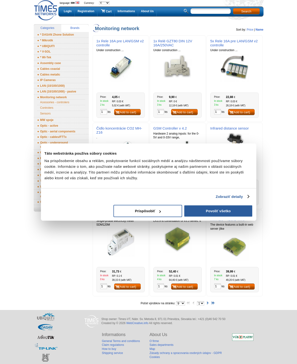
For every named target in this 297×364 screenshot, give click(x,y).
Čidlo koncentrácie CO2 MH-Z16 (119, 130)
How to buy (109, 349)
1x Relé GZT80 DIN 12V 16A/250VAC (172, 43)
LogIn (68, 11)
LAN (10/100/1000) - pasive (58, 91)
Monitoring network (53, 97)
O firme (154, 341)
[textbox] (211, 11)
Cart (106, 11)
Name (259, 29)
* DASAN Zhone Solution (57, 34)
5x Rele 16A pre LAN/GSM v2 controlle (234, 43)
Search (246, 11)
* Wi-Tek (45, 57)
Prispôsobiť (148, 211)
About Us (147, 11)
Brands (74, 28)
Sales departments (162, 345)
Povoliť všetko (218, 211)
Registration (86, 11)
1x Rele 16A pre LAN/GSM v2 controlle (120, 43)
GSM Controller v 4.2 (170, 128)
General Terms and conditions (121, 341)
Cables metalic (50, 74)
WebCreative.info (137, 323)
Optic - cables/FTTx (53, 137)
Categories (47, 28)
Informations (126, 11)
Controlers (46, 107)
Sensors (45, 113)
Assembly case (50, 63)
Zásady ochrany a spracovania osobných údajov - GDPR (186, 353)
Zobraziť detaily (229, 197)
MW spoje (47, 120)
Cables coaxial (50, 69)
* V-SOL (45, 51)
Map (152, 349)
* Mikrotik (46, 40)
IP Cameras (48, 80)
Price (250, 29)
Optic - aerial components (57, 131)
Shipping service (112, 353)
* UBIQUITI (47, 46)
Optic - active (49, 125)
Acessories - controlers (54, 102)
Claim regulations (113, 345)
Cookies (155, 357)
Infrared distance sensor (229, 128)
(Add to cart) (127, 112)
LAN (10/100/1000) (52, 85)
